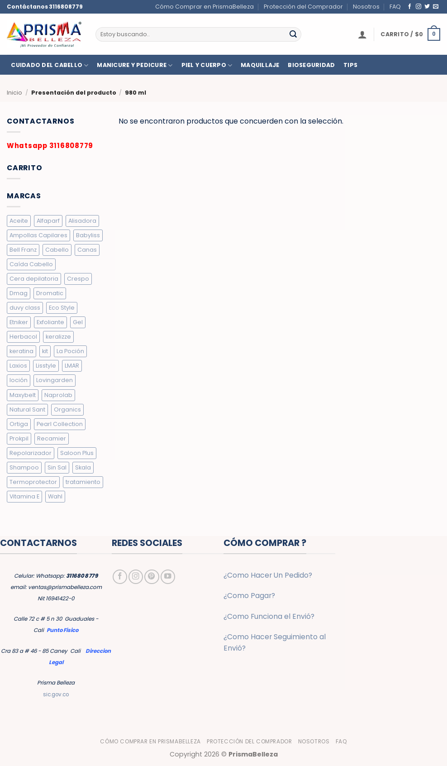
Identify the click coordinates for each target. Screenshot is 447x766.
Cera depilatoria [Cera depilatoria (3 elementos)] (34, 278)
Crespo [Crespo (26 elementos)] (78, 278)
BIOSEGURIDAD (311, 65)
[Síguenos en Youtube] (168, 577)
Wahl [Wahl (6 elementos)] (55, 496)
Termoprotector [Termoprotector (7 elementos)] (33, 482)
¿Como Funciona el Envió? (269, 616)
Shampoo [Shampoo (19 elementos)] (24, 467)
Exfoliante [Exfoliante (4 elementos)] (50, 322)
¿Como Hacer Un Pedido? (268, 575)
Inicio (14, 92)
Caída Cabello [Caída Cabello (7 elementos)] (31, 264)
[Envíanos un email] (435, 7)
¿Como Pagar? (249, 595)
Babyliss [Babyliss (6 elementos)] (88, 235)
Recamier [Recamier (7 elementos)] (51, 438)
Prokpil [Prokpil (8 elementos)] (19, 438)
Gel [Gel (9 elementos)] (78, 322)
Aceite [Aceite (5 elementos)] (19, 221)
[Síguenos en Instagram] (418, 7)
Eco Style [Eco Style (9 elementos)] (62, 307)
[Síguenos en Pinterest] (151, 577)
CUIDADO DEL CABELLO (49, 65)
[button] (362, 34)
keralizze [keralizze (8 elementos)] (58, 336)
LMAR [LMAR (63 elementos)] (72, 365)
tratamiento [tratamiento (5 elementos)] (83, 482)
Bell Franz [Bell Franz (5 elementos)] (23, 250)
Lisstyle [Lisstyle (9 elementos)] (46, 365)
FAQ (395, 6)
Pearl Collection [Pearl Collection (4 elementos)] (60, 424)
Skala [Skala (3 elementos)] (83, 467)
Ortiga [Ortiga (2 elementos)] (19, 424)
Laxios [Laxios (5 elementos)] (18, 365)
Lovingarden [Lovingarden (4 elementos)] (54, 380)
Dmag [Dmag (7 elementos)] (19, 293)
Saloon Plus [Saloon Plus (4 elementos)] (77, 453)
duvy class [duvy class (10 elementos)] (25, 307)
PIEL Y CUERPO (207, 65)
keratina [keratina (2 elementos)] (21, 351)
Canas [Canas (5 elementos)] (87, 250)
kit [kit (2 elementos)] (45, 351)
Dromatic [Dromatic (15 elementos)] (49, 293)
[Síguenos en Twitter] (427, 7)
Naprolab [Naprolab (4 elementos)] (58, 395)
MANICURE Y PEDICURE (134, 65)
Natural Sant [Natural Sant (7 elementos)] (27, 409)
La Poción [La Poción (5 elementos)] (70, 351)
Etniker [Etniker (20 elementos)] (19, 322)
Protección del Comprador (303, 6)
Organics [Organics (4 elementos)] (67, 409)
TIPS (350, 65)
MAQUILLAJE (260, 65)
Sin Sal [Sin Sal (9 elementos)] (57, 467)
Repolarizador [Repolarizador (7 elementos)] (31, 453)
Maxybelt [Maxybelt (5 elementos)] (23, 395)
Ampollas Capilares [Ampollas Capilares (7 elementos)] (38, 235)
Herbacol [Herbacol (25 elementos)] (23, 336)
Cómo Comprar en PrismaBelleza (204, 6)
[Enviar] (293, 34)
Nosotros (366, 6)
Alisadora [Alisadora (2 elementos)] (82, 221)
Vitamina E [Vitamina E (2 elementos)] (24, 496)
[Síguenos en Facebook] (410, 7)
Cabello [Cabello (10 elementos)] (57, 250)
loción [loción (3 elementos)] (19, 380)
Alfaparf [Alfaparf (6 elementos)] (48, 221)
